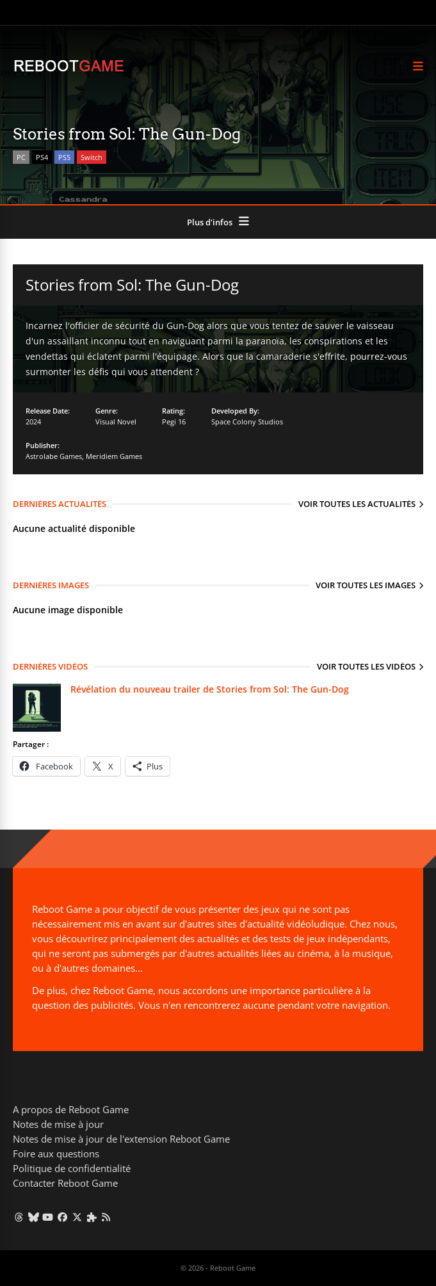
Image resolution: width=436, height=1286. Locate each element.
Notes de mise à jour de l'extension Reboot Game (121, 1138)
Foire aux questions (56, 1153)
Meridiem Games (114, 456)
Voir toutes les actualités (357, 504)
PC (21, 157)
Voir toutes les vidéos (366, 666)
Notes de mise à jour (58, 1124)
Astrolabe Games (54, 456)
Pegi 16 (174, 421)
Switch (91, 157)
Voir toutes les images (366, 585)
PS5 (64, 157)
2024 (33, 421)
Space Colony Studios (247, 421)
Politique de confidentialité (72, 1168)
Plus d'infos (209, 222)
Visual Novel (115, 421)
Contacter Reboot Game (65, 1183)
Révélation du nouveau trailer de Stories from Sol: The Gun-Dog (209, 689)
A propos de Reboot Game (71, 1109)
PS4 (42, 157)
